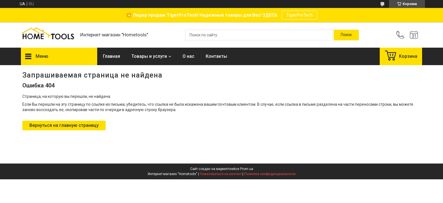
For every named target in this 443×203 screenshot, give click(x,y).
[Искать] (346, 35)
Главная (111, 56)
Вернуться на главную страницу (64, 125)
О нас (188, 56)
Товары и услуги (149, 56)
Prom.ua (246, 169)
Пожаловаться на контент (221, 174)
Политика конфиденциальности (270, 174)
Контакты (216, 56)
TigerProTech (299, 15)
